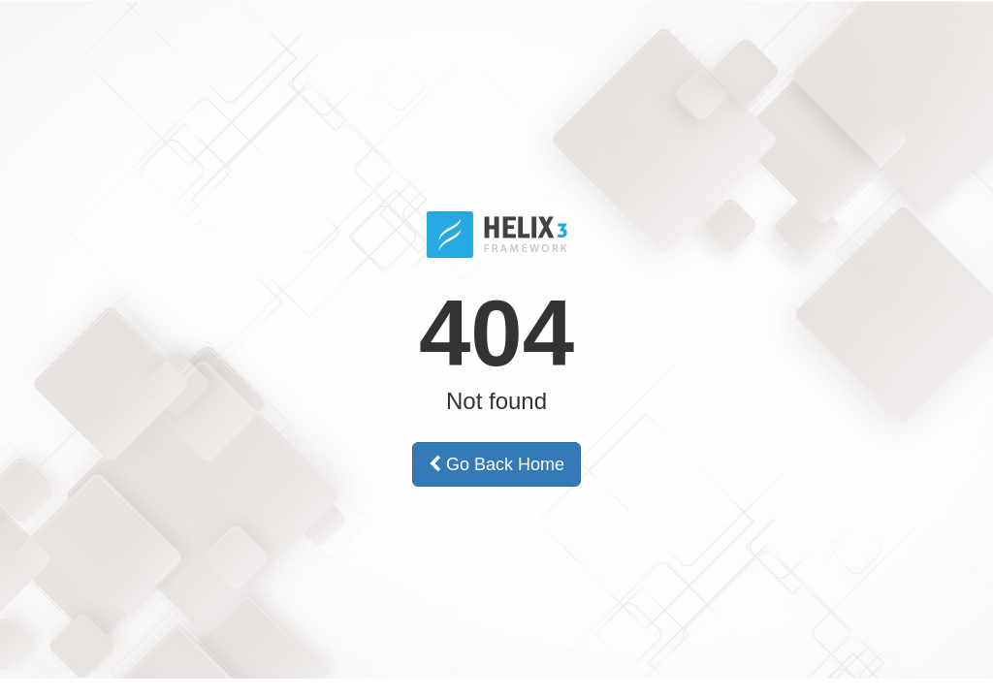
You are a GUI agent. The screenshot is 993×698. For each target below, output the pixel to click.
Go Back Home (496, 464)
